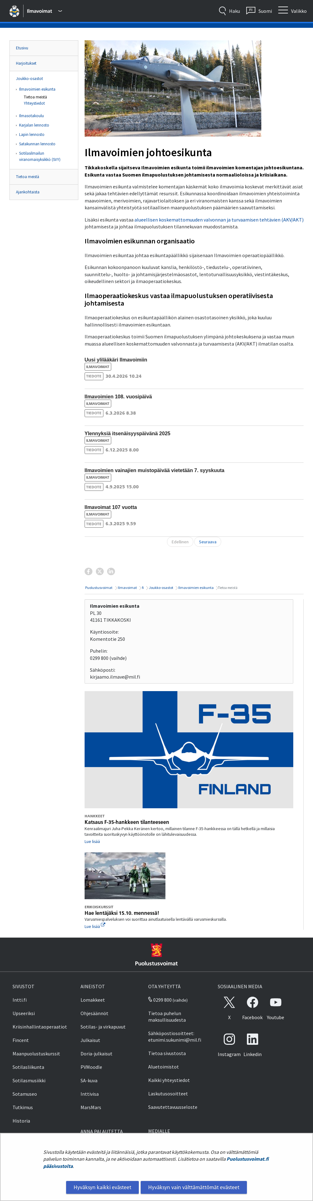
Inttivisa (90, 1094)
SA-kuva (89, 1080)
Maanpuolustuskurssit (36, 1053)
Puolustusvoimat (98, 587)
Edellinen (180, 542)
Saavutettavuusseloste (172, 1107)
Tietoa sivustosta (167, 1053)
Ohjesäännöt (94, 1013)
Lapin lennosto (31, 134)
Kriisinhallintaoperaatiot (40, 1027)
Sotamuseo (25, 1094)
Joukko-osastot (29, 78)
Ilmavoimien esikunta (37, 89)
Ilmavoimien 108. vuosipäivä (118, 396)
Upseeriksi (24, 1013)
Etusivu (22, 48)
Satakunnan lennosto (37, 144)
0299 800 (159, 1000)
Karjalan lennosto (34, 125)
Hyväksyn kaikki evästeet (102, 1187)
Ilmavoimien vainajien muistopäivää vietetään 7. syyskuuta (154, 470)
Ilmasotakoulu (31, 115)
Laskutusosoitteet (168, 1093)
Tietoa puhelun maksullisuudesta (167, 1016)
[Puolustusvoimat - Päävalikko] (44, 11)
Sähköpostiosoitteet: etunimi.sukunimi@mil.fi (174, 1036)
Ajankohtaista (27, 192)
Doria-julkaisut (96, 1053)
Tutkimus (23, 1107)
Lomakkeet (93, 1000)
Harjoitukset (26, 63)
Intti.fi (20, 1000)
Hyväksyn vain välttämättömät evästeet (193, 1187)
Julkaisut (90, 1040)
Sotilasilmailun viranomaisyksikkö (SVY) (39, 156)
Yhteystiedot (34, 103)
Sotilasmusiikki (29, 1080)
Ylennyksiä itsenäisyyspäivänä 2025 (127, 433)
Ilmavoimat (127, 587)
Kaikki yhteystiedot (169, 1080)
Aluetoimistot (163, 1067)
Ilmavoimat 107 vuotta (111, 507)
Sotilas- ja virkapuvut (103, 1027)
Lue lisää (92, 841)
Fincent (21, 1040)
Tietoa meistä (35, 97)
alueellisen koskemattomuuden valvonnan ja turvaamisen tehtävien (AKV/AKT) (219, 220)
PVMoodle (91, 1067)
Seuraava (207, 542)
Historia (21, 1121)
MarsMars (91, 1107)
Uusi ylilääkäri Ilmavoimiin (116, 359)
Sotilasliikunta (28, 1067)
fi (142, 587)
